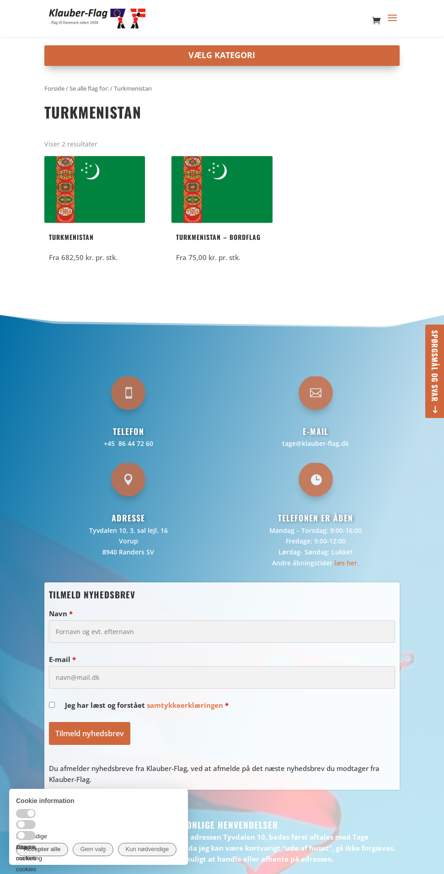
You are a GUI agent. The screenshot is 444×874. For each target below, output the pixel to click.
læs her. (346, 563)
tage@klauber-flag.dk (315, 443)
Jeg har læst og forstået (147, 705)
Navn (61, 613)
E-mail (62, 659)
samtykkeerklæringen (185, 705)
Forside (54, 88)
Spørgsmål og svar (434, 366)
